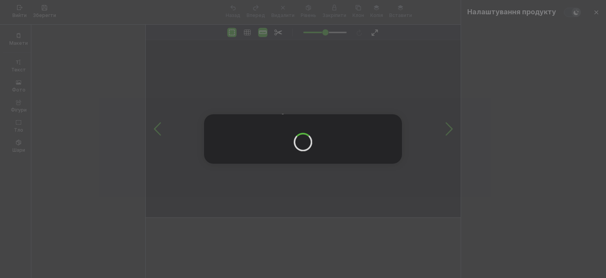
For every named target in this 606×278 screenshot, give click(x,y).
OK (297, 140)
